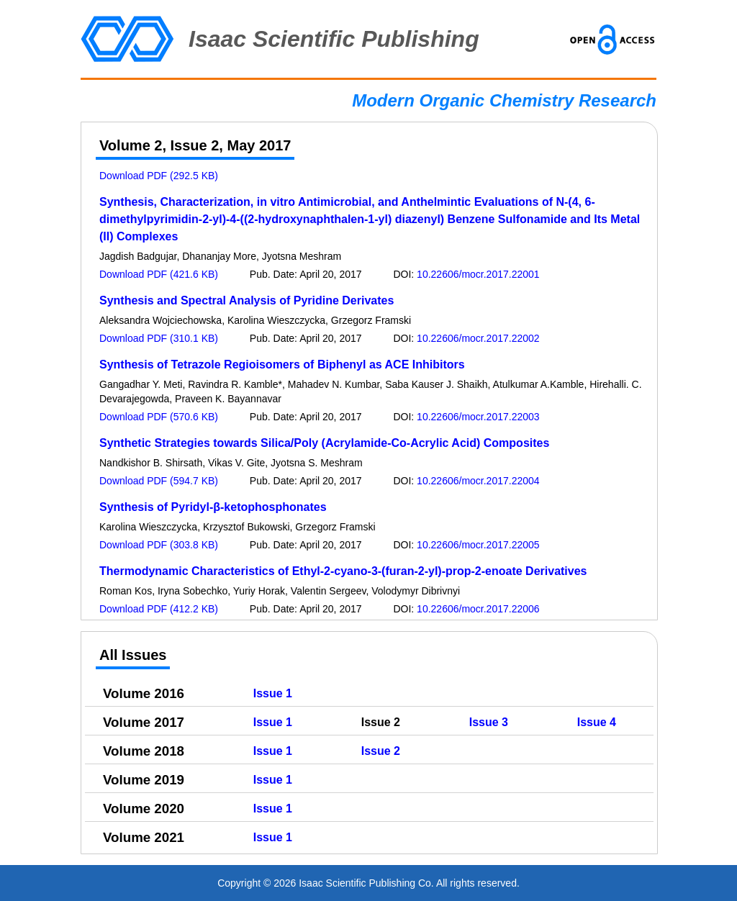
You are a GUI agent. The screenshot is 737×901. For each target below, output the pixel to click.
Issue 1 (272, 693)
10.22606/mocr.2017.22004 (478, 480)
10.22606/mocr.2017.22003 (478, 416)
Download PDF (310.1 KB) (158, 338)
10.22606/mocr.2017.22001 (478, 274)
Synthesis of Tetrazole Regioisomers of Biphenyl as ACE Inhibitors (282, 364)
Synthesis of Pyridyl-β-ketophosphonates (213, 507)
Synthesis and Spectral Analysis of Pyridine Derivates (246, 300)
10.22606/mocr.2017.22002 (478, 338)
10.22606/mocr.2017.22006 (478, 609)
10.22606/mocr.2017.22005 (478, 545)
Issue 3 (488, 722)
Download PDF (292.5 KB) (158, 175)
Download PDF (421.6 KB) (158, 274)
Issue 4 (596, 722)
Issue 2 (380, 751)
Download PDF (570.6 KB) (158, 416)
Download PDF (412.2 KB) (158, 609)
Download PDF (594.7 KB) (158, 480)
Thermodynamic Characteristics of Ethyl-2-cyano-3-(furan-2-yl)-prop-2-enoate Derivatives (343, 571)
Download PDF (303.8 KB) (158, 545)
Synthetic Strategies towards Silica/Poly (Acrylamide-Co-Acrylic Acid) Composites (324, 443)
